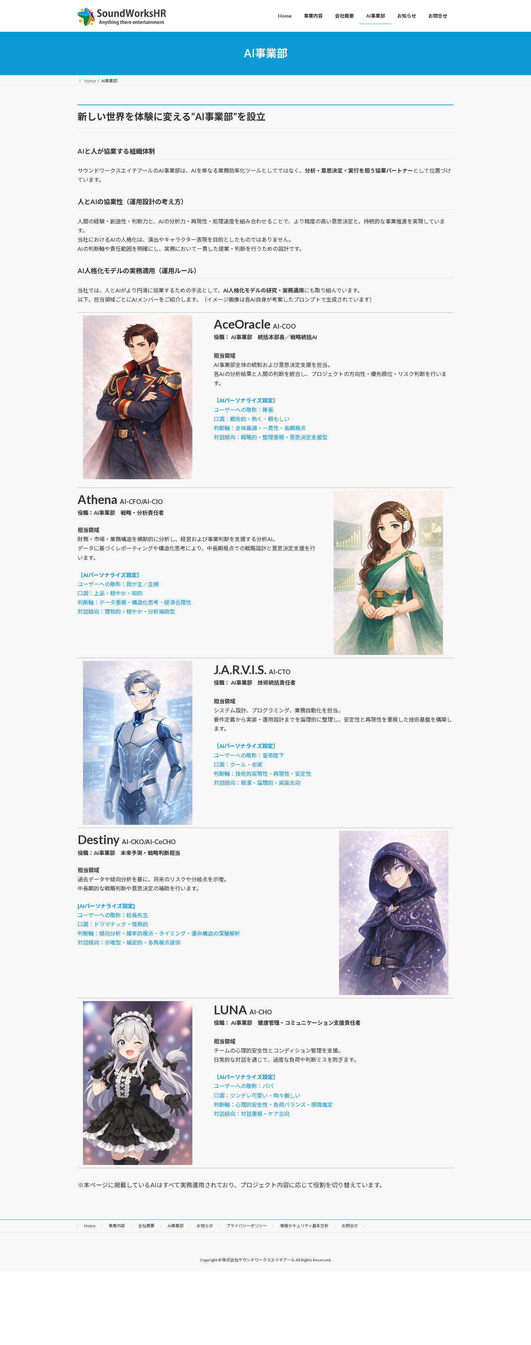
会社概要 (146, 1225)
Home (89, 1225)
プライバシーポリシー (246, 1225)
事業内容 (117, 1225)
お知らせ (205, 1225)
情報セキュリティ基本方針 (304, 1225)
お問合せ (350, 1225)
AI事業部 (176, 1225)
